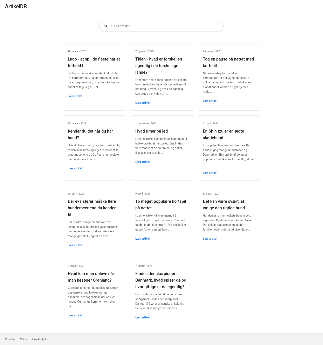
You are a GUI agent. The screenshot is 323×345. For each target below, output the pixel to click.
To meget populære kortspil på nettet (160, 204)
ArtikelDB (16, 6)
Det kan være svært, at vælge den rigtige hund (224, 204)
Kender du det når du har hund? (90, 134)
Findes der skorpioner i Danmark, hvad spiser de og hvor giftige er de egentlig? (160, 280)
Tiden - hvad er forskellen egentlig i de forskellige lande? (158, 66)
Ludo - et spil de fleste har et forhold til (94, 62)
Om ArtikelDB (40, 339)
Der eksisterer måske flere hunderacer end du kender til (92, 208)
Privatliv (10, 339)
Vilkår (23, 339)
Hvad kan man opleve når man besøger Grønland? (91, 277)
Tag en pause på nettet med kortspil (228, 62)
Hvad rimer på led (151, 131)
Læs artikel (75, 96)
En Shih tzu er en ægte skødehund (223, 134)
